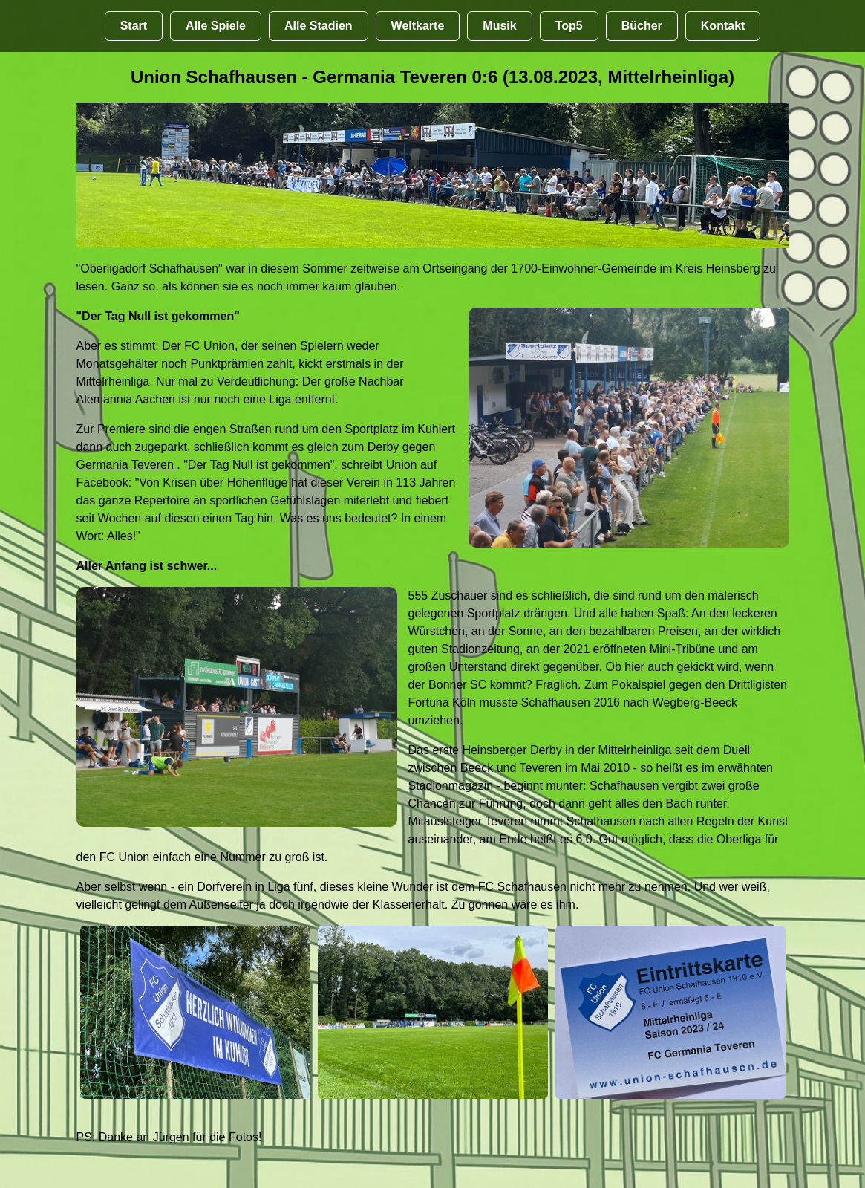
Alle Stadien (318, 25)
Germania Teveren (126, 464)
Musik (499, 25)
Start (133, 25)
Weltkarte (418, 25)
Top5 (569, 25)
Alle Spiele (216, 25)
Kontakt (723, 25)
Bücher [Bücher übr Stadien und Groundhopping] (641, 25)
